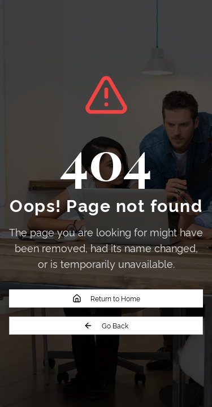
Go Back (106, 325)
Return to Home (106, 298)
